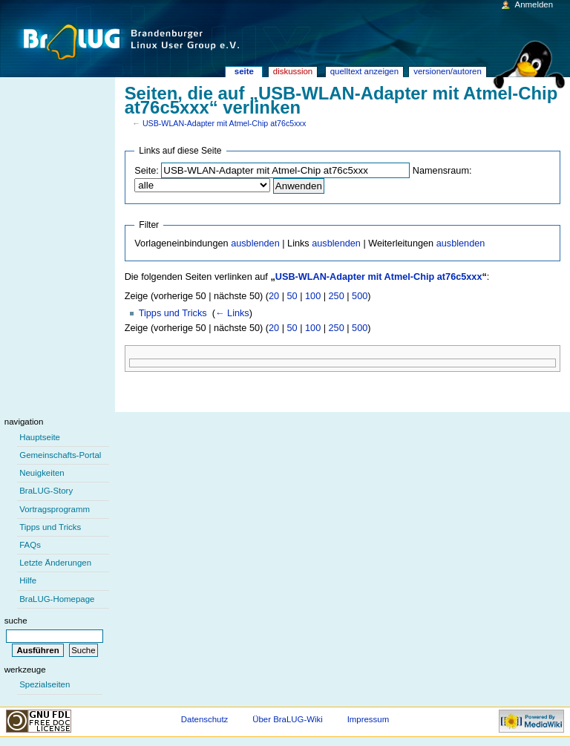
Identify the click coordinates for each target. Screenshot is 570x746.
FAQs (30, 544)
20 (274, 296)
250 (336, 296)
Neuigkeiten (42, 472)
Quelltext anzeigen (364, 71)
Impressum (368, 719)
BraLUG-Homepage (56, 599)
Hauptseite (39, 437)
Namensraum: (442, 171)
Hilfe (27, 580)
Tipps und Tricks (173, 313)
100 (313, 296)
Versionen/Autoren (447, 71)
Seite (244, 71)
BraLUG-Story (46, 490)
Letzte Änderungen (55, 562)
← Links (232, 313)
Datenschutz (205, 719)
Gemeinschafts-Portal (60, 455)
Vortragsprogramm (54, 509)
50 (292, 296)
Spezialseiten (44, 684)
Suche (15, 620)
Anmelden (534, 4)
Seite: (146, 171)
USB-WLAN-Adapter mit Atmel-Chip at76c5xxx (224, 123)
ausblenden (255, 243)
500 (359, 296)
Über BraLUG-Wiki (287, 719)
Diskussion (292, 71)
